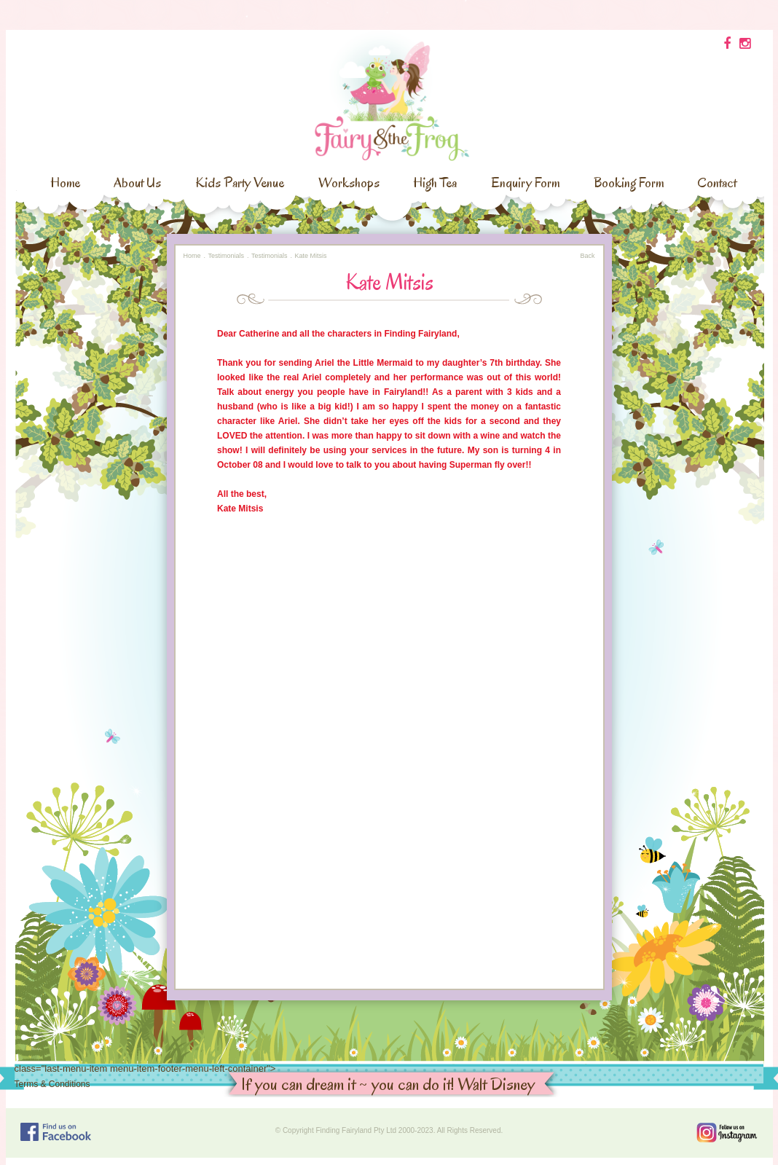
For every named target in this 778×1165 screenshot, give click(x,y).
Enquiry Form (525, 182)
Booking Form (629, 182)
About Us (137, 182)
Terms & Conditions (52, 1084)
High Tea (435, 182)
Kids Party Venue (239, 182)
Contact (716, 182)
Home (65, 182)
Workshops (349, 182)
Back (587, 255)
